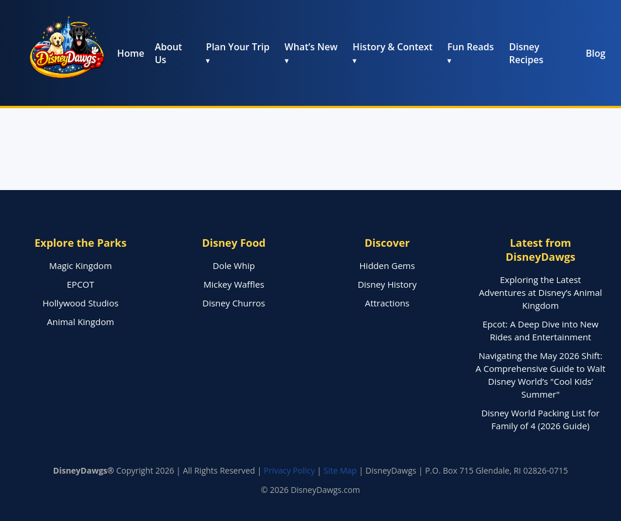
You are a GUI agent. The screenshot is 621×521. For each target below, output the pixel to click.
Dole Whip (234, 265)
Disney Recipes (526, 53)
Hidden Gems (387, 265)
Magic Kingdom (80, 265)
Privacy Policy (289, 470)
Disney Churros (233, 303)
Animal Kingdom (80, 321)
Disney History (387, 284)
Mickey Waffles (233, 284)
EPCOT (80, 284)
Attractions (387, 303)
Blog (596, 53)
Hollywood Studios (81, 303)
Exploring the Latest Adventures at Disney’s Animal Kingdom (540, 292)
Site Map (340, 470)
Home (130, 53)
